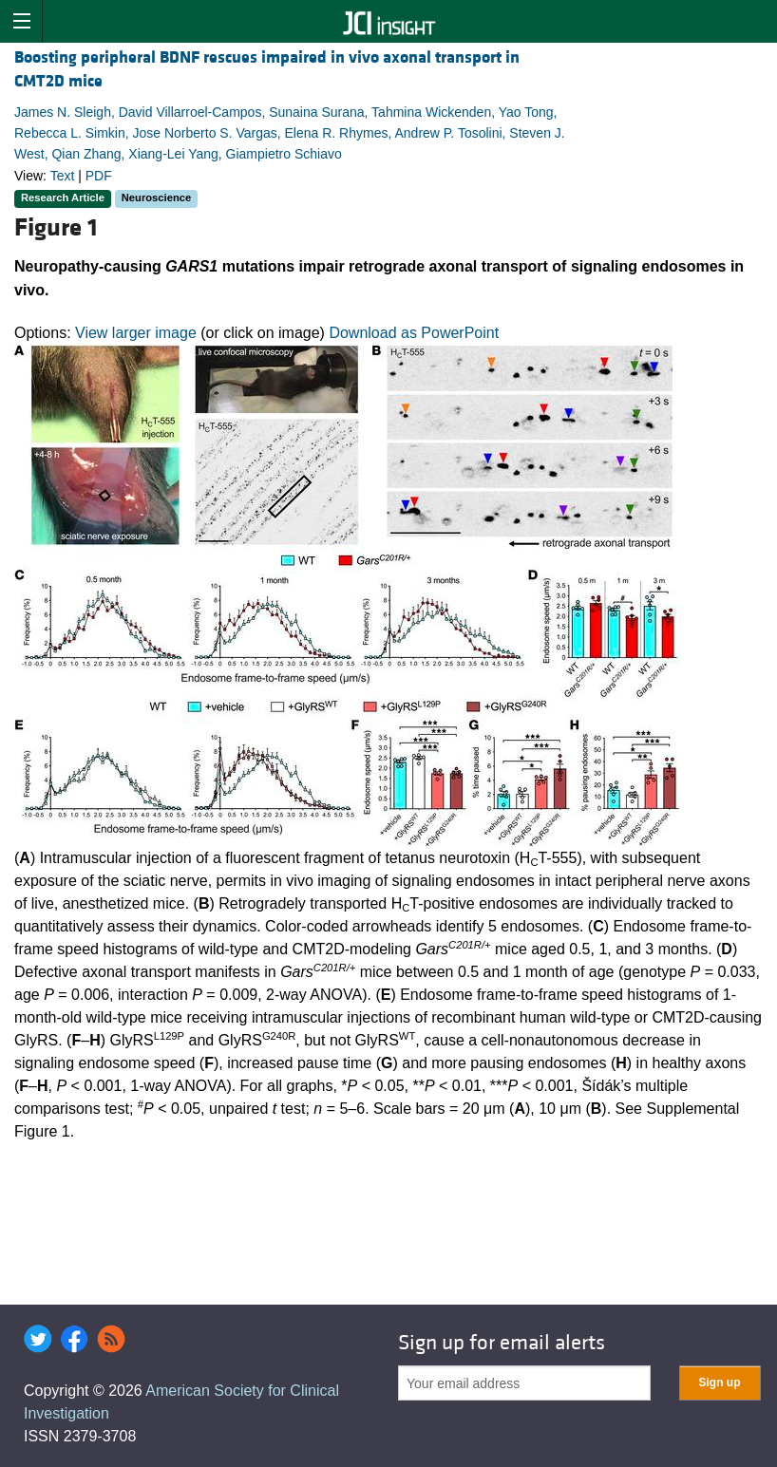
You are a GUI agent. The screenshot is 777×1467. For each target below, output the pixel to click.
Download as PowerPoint (414, 333)
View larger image (136, 333)
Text (62, 175)
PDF (98, 175)
